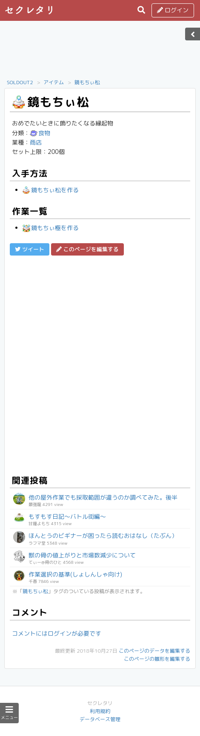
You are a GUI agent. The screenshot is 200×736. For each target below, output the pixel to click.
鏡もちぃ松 (87, 82)
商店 (36, 142)
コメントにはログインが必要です (56, 633)
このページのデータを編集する (154, 650)
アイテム (53, 82)
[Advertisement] (100, 52)
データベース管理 (100, 719)
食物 (40, 133)
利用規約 (100, 711)
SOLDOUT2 (20, 82)
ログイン (173, 10)
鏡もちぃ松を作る (51, 190)
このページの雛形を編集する (157, 658)
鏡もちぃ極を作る (51, 228)
